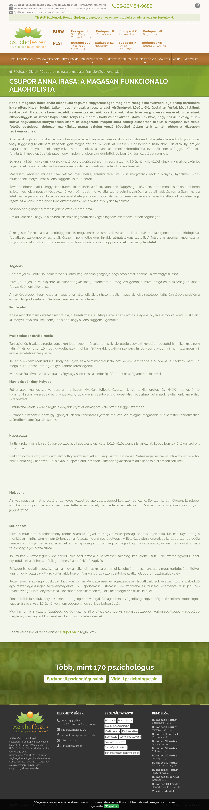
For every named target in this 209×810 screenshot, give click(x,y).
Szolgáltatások (47, 59)
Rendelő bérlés (119, 59)
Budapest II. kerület (172, 721)
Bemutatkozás (22, 59)
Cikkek (33, 72)
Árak (176, 59)
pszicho (28, 37)
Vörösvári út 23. (105, 32)
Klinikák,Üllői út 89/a (127, 45)
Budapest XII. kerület (172, 778)
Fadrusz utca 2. (128, 32)
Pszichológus (125, 720)
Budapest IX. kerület (172, 757)
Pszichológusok (92, 59)
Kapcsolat (190, 59)
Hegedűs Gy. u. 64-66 (154, 44)
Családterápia (112, 731)
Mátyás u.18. (104, 44)
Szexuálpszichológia (116, 747)
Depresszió (111, 736)
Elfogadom (111, 806)
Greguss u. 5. (153, 32)
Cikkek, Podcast (145, 59)
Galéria (164, 59)
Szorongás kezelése (130, 736)
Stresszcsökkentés (115, 742)
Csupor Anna (69, 632)
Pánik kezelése (129, 731)
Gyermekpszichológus (117, 725)
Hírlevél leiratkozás (69, 745)
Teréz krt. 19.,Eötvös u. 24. (80, 45)
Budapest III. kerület (172, 736)
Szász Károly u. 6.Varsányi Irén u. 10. (81, 34)
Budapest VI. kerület (172, 743)
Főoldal (17, 72)
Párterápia (110, 720)
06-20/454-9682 (68, 720)
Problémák (70, 59)
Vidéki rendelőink (163, 791)
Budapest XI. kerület (172, 771)
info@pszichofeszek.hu (71, 729)
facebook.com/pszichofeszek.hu (76, 735)
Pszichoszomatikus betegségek (122, 752)
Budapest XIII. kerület (172, 785)
